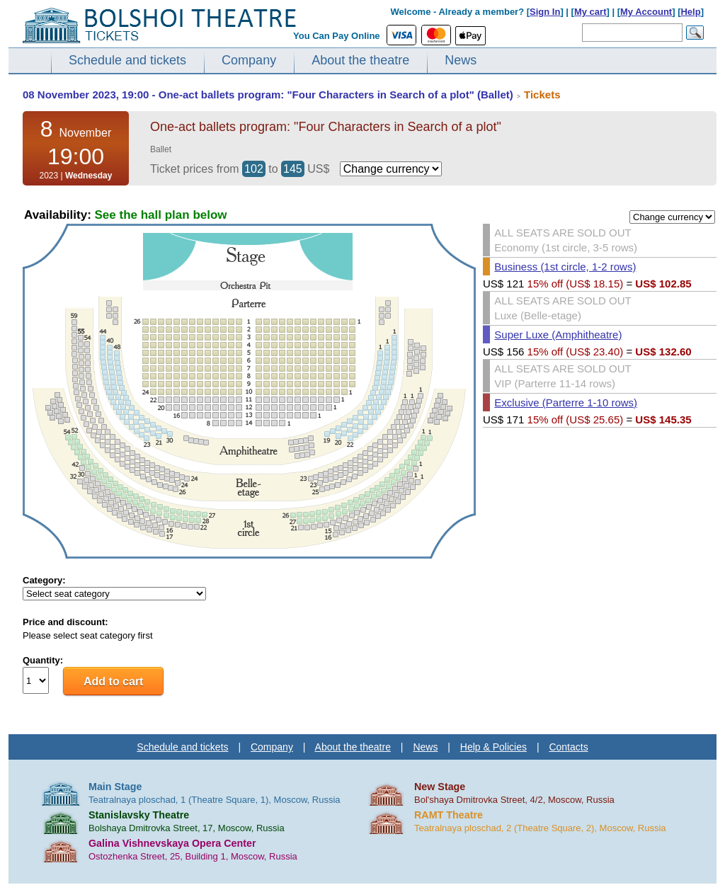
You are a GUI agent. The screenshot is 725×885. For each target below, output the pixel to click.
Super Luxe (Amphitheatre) (558, 335)
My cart (590, 11)
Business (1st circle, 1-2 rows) (565, 267)
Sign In (545, 11)
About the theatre (360, 60)
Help (690, 11)
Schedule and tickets (127, 60)
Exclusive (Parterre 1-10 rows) (565, 402)
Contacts (568, 747)
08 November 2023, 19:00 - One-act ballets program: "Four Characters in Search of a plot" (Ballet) (268, 94)
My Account (646, 11)
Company (249, 60)
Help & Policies (493, 747)
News (460, 60)
